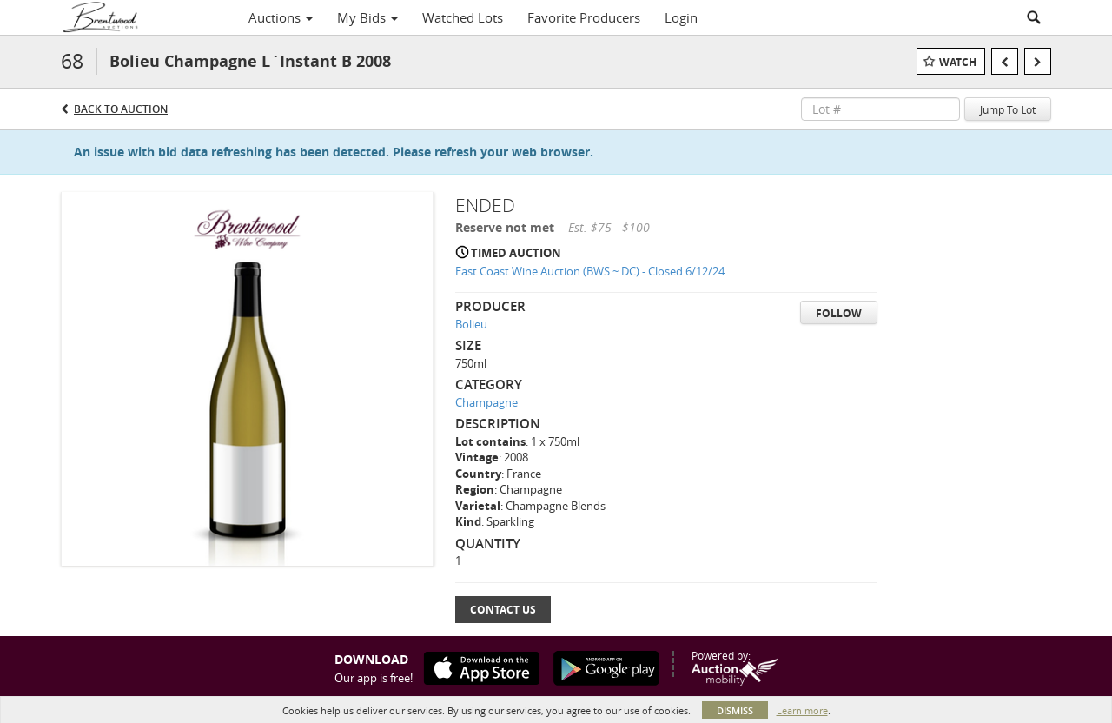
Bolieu (471, 324)
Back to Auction (121, 109)
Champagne (486, 402)
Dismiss (735, 710)
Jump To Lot (1008, 109)
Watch (957, 62)
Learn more (802, 710)
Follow (839, 313)
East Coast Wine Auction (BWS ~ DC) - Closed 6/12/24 (590, 271)
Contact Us (503, 609)
